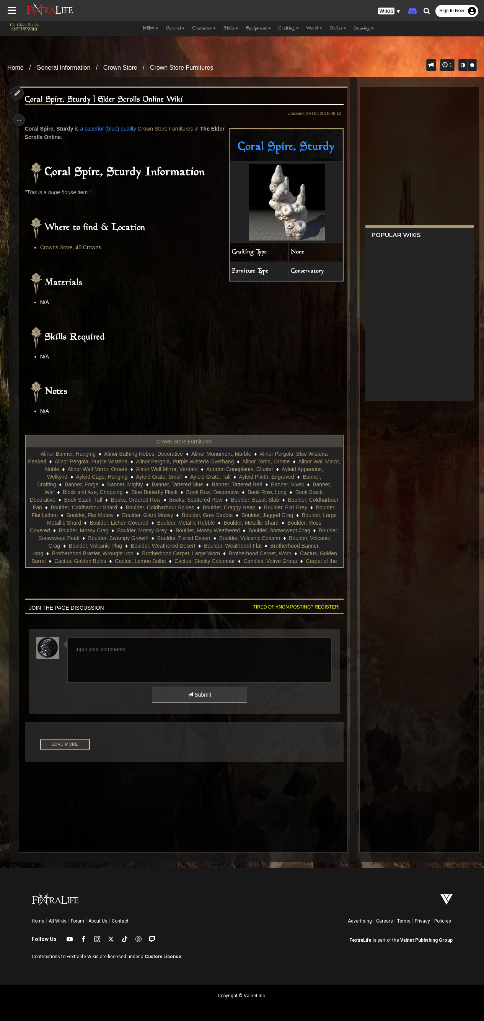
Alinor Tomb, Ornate (274, 461)
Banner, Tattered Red (236, 484)
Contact (120, 921)
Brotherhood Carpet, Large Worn (254, 553)
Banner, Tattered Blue (176, 484)
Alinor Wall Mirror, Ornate (105, 469)
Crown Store (120, 67)
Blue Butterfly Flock (154, 492)
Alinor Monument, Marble (221, 454)
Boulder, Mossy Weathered (272, 530)
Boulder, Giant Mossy (196, 515)
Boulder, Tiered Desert (253, 538)
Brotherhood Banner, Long (85, 553)
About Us (98, 921)
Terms (404, 921)
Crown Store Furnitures (181, 67)
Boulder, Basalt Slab (270, 500)
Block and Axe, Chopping (92, 492)
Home (15, 67)
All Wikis (58, 921)
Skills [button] (230, 28)
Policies (442, 921)
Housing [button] (364, 28)
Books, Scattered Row (210, 500)
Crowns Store (58, 247)
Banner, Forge (81, 484)
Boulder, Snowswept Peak (118, 538)
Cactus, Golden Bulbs (182, 561)
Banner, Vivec (287, 484)
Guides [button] (338, 28)
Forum (77, 921)
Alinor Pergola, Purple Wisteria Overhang (193, 461)
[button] (389, 11)
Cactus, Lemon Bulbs (242, 561)
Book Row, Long (266, 492)
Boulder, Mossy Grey (206, 530)
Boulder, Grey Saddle (255, 515)
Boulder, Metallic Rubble (243, 523)
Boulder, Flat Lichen (82, 515)
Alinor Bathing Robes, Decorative (143, 454)
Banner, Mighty (124, 484)
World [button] (314, 28)
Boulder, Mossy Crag (148, 530)
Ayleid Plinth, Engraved (266, 477)
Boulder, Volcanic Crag (102, 546)
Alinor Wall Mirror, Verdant (174, 469)
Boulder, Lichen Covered (176, 523)
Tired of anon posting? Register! (293, 607)
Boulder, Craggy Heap (264, 507)
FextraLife (360, 940)
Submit (198, 695)
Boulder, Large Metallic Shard (103, 523)
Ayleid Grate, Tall (210, 477)
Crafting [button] (289, 28)
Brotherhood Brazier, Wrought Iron (166, 553)
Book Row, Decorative (212, 492)
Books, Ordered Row (151, 500)
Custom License (163, 956)
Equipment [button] (258, 28)
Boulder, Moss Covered (86, 530)
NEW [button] (150, 28)
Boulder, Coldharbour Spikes (195, 507)
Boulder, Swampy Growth (188, 538)
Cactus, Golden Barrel (121, 561)
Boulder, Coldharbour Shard (119, 507)
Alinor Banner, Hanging (67, 454)
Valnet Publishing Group (426, 940)
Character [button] (204, 28)
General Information (63, 67)
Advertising (360, 921)
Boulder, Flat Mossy (138, 515)
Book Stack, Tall (98, 500)
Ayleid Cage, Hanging (101, 477)
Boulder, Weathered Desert (231, 546)
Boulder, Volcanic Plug (164, 546)
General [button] (175, 28)
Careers (384, 921)
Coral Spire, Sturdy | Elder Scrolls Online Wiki (106, 99)
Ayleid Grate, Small (158, 477)
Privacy (422, 921)
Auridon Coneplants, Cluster (247, 469)
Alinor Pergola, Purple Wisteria (98, 461)
